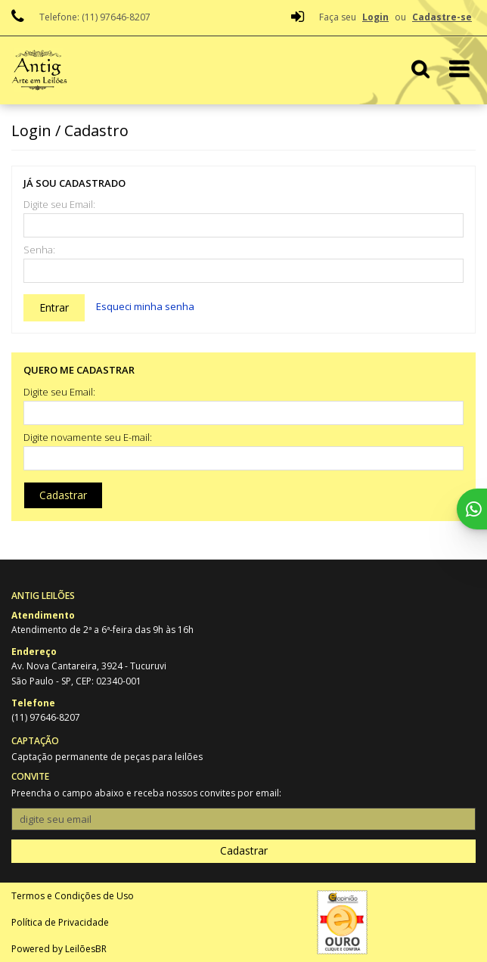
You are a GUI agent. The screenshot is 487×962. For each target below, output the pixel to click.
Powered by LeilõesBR (59, 948)
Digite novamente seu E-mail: (87, 437)
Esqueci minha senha (145, 306)
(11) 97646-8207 (45, 717)
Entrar (54, 307)
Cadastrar (63, 495)
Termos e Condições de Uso (72, 895)
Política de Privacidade (60, 922)
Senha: (39, 250)
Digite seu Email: (59, 204)
